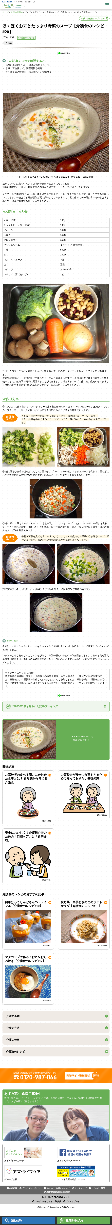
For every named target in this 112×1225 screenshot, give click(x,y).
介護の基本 (12, 1016)
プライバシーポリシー (32, 1188)
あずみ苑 (13, 6)
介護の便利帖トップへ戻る (93, 18)
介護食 (8, 43)
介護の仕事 (12, 1039)
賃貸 (59, 1201)
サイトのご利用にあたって (58, 1188)
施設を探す (14, 1220)
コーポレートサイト (44, 1201)
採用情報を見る (71, 1220)
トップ (5, 12)
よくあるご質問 (98, 1188)
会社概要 (13, 1188)
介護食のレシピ (26, 37)
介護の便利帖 (17, 12)
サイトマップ (81, 1188)
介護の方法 (12, 1028)
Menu (107, 4)
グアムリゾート (73, 1201)
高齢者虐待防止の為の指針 (58, 1192)
